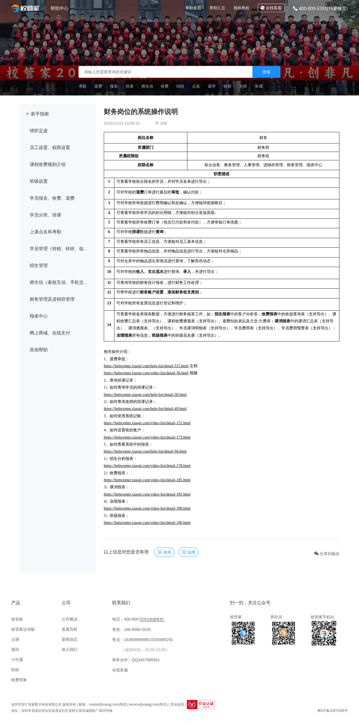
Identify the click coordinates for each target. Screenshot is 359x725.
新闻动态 (69, 639)
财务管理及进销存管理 (52, 299)
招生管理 (39, 265)
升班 (243, 86)
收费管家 (19, 680)
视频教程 (241, 8)
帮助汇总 (217, 8)
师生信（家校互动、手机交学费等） (66, 282)
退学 (212, 86)
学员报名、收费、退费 (52, 198)
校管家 (17, 619)
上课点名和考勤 (45, 231)
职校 (15, 669)
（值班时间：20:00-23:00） (145, 650)
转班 (227, 86)
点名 (196, 86)
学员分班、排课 (45, 215)
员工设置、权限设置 (50, 147)
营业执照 (177, 704)
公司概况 (69, 619)
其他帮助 (39, 349)
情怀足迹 (39, 130)
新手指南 (40, 113)
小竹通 (17, 659)
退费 (98, 86)
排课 (130, 86)
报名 (114, 86)
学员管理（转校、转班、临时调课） (66, 248)
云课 (15, 639)
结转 (180, 86)
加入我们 (69, 649)
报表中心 (39, 316)
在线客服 (271, 8)
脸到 (15, 649)
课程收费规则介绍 (48, 164)
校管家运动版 (23, 629)
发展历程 (69, 629)
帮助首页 (193, 8)
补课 (259, 86)
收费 (165, 86)
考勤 (82, 86)
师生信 (147, 86)
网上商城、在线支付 (50, 332)
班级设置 (39, 181)
